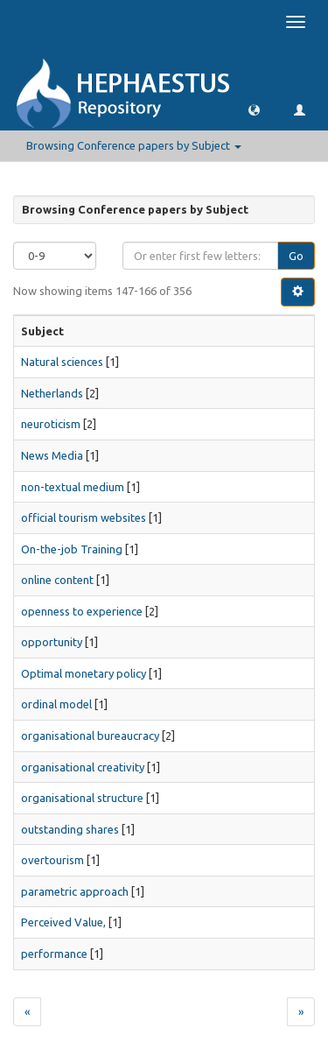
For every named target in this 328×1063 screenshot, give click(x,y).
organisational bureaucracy (90, 735)
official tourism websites (83, 517)
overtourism (52, 860)
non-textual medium (72, 487)
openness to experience (82, 611)
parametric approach (75, 891)
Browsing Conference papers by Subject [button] (133, 145)
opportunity (51, 642)
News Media (52, 455)
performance (54, 953)
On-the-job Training (71, 549)
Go (296, 256)
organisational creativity (82, 767)
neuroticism (50, 424)
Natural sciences (62, 362)
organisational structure (82, 798)
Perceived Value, (63, 922)
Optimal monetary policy (83, 673)
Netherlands (52, 393)
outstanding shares (70, 829)
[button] (254, 109)
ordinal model (56, 704)
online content (57, 580)
